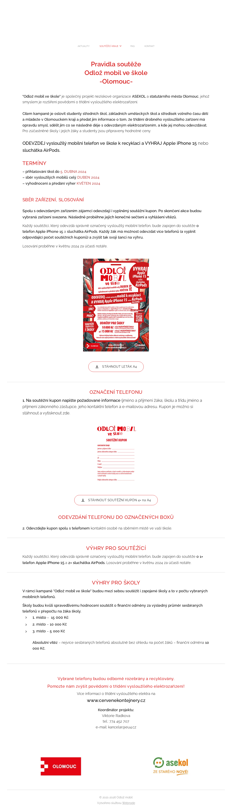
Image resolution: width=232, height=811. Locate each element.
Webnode (128, 803)
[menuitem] (102, 46)
